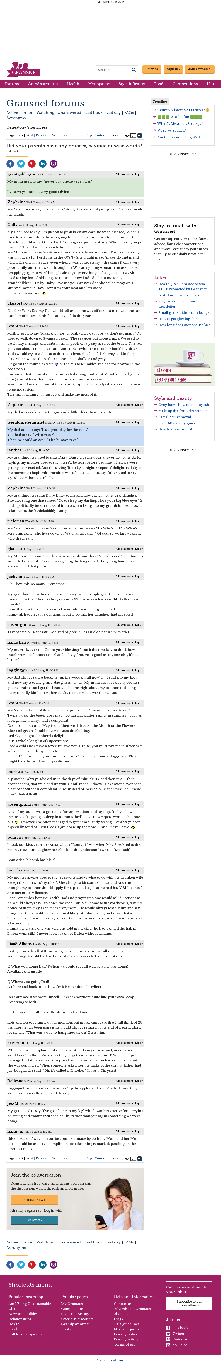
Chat (12, 1309)
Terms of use (125, 1344)
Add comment (124, 174)
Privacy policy (126, 1334)
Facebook (177, 1328)
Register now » (34, 1200)
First (29, 135)
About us (121, 1314)
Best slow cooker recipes (179, 295)
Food (158, 83)
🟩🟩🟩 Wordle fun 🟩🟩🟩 (179, 117)
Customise (102, 135)
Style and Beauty (75, 1314)
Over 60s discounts (77, 1319)
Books (66, 1329)
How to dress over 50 (176, 429)
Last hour (93, 112)
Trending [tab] (160, 102)
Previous (42, 135)
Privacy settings (127, 1339)
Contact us (123, 1304)
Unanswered (69, 112)
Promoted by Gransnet (188, 289)
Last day (113, 112)
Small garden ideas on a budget (184, 313)
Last (65, 135)
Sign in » (174, 69)
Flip (89, 135)
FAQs (129, 112)
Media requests (126, 1329)
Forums (11, 83)
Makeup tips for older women (183, 411)
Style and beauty (173, 398)
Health (73, 83)
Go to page (121, 135)
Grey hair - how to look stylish (184, 405)
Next (55, 135)
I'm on (27, 112)
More (212, 83)
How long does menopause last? (185, 325)
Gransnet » (34, 1220)
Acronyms (16, 118)
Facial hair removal (175, 417)
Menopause (99, 83)
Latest (161, 277)
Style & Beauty (132, 83)
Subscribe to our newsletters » (189, 1303)
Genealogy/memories (26, 127)
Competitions (185, 83)
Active (12, 112)
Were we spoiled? (171, 130)
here (158, 259)
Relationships (19, 1319)
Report (139, 174)
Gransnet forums (45, 103)
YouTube (176, 1345)
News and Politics (22, 1314)
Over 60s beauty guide (177, 423)
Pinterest (176, 1339)
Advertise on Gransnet (132, 1309)
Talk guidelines (126, 1324)
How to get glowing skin (178, 319)
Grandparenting (43, 83)
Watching (45, 112)
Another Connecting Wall (178, 137)
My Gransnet (72, 1304)
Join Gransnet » (200, 69)
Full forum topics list (25, 1334)
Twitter (175, 1334)
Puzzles (152, 69)
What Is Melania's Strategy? (180, 124)
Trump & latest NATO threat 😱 (183, 110)
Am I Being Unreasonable (29, 1304)
